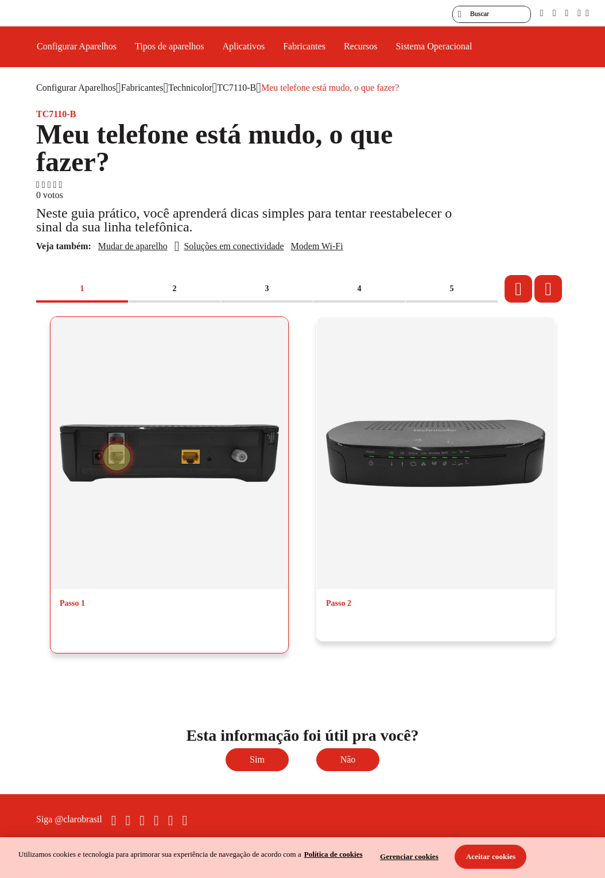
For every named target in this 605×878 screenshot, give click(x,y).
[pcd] (542, 13)
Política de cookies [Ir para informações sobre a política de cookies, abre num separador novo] (333, 854)
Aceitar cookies (491, 856)
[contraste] (566, 13)
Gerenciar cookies (409, 856)
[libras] (554, 13)
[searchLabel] (491, 14)
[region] (302, 857)
